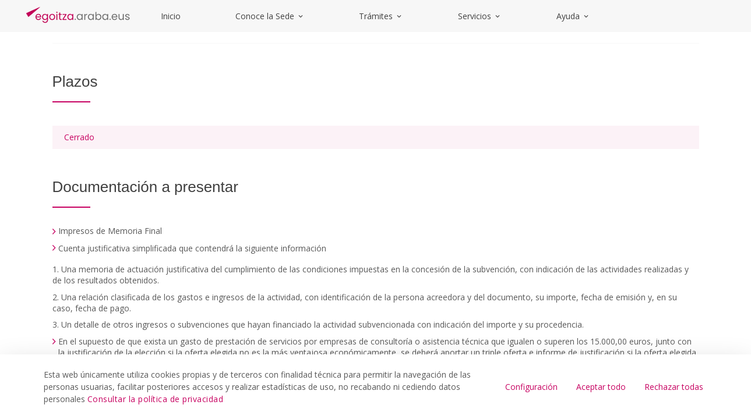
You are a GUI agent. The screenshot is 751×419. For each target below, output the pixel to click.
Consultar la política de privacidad (155, 398)
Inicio (171, 16)
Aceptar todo (601, 386)
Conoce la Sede (270, 16)
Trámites (381, 16)
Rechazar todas (673, 386)
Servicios (480, 16)
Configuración (531, 386)
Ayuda (573, 16)
